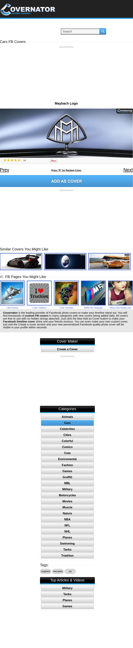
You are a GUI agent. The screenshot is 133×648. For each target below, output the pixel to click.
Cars (67, 422)
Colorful (67, 441)
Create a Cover (67, 349)
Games (67, 471)
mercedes (58, 571)
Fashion (67, 465)
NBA (67, 519)
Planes (67, 537)
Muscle (67, 507)
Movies (67, 501)
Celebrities (67, 428)
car (70, 571)
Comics (67, 447)
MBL (67, 483)
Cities (67, 435)
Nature (67, 513)
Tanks (67, 549)
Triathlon (67, 555)
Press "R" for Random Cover (66, 170)
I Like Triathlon (39, 308)
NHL (67, 531)
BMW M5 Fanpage (93, 308)
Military (67, 489)
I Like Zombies (66, 308)
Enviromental (67, 459)
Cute (67, 453)
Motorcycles (67, 495)
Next (128, 169)
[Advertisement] (66, 74)
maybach (45, 571)
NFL (67, 525)
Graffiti (67, 477)
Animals (67, 416)
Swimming (67, 543)
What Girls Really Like (120, 308)
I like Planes (12, 308)
